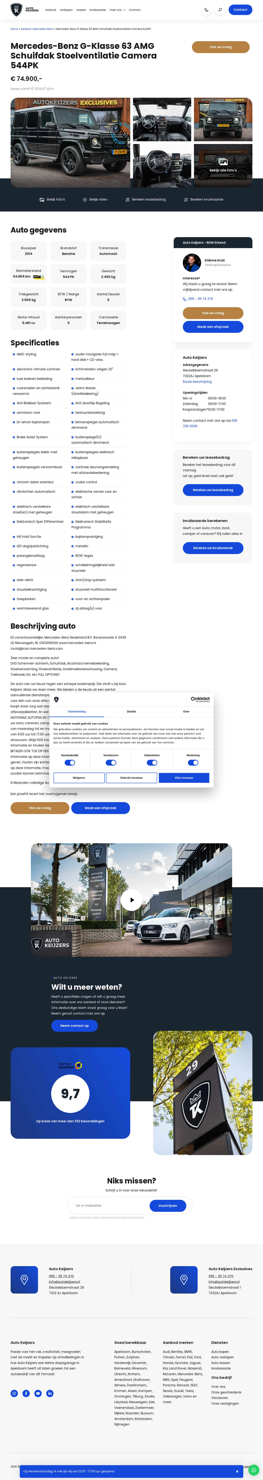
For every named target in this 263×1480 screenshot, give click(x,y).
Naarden (132, 1413)
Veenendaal (124, 1408)
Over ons (117, 10)
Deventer (139, 1363)
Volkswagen (172, 1396)
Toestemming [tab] (77, 711)
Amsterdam (123, 1419)
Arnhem (133, 1374)
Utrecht (120, 1374)
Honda (168, 1363)
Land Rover (177, 1368)
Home (14, 29)
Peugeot (186, 1380)
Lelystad (120, 1402)
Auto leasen (220, 1363)
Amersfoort (123, 1380)
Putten (119, 1357)
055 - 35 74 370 (61, 1276)
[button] (253, 1470)
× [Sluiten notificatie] (237, 1471)
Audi (166, 1352)
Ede (152, 1402)
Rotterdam (143, 1419)
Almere (119, 1385)
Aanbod (50, 10)
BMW (188, 1352)
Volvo (187, 1396)
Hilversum (139, 1368)
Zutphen (132, 1357)
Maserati (195, 1368)
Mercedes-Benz (43, 29)
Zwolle (149, 1396)
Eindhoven (142, 1380)
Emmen (120, 1391)
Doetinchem (136, 1385)
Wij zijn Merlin (243, 1466)
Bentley (177, 1352)
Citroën (168, 1357)
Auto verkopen (222, 1357)
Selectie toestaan (131, 777)
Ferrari (181, 1357)
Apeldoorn (122, 1352)
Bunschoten (141, 1352)
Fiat (190, 1357)
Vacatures (219, 1398)
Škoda (168, 1391)
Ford (197, 1357)
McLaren (169, 1374)
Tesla (189, 1391)
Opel (174, 1380)
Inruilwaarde (98, 10)
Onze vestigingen (225, 1403)
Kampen (145, 1391)
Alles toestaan (184, 777)
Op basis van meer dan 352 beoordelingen (70, 1121)
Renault (183, 1385)
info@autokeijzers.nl (64, 1282)
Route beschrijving (197, 381)
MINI (166, 1380)
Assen (132, 1391)
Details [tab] (131, 711)
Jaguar (195, 1363)
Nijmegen (121, 1424)
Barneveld (122, 1368)
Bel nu (84, 794)
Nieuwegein (138, 1402)
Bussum (147, 1413)
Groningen (122, 1396)
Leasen (81, 10)
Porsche (169, 1385)
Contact (135, 10)
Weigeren (79, 777)
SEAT (194, 1385)
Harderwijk (122, 1363)
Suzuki (179, 1391)
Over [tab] (186, 711)
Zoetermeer (144, 1408)
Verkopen (66, 10)
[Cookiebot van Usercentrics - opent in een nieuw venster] (194, 699)
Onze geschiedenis (226, 1392)
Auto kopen (220, 1352)
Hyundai (181, 1363)
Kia (165, 1368)
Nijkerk (119, 1413)
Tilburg (137, 1396)
